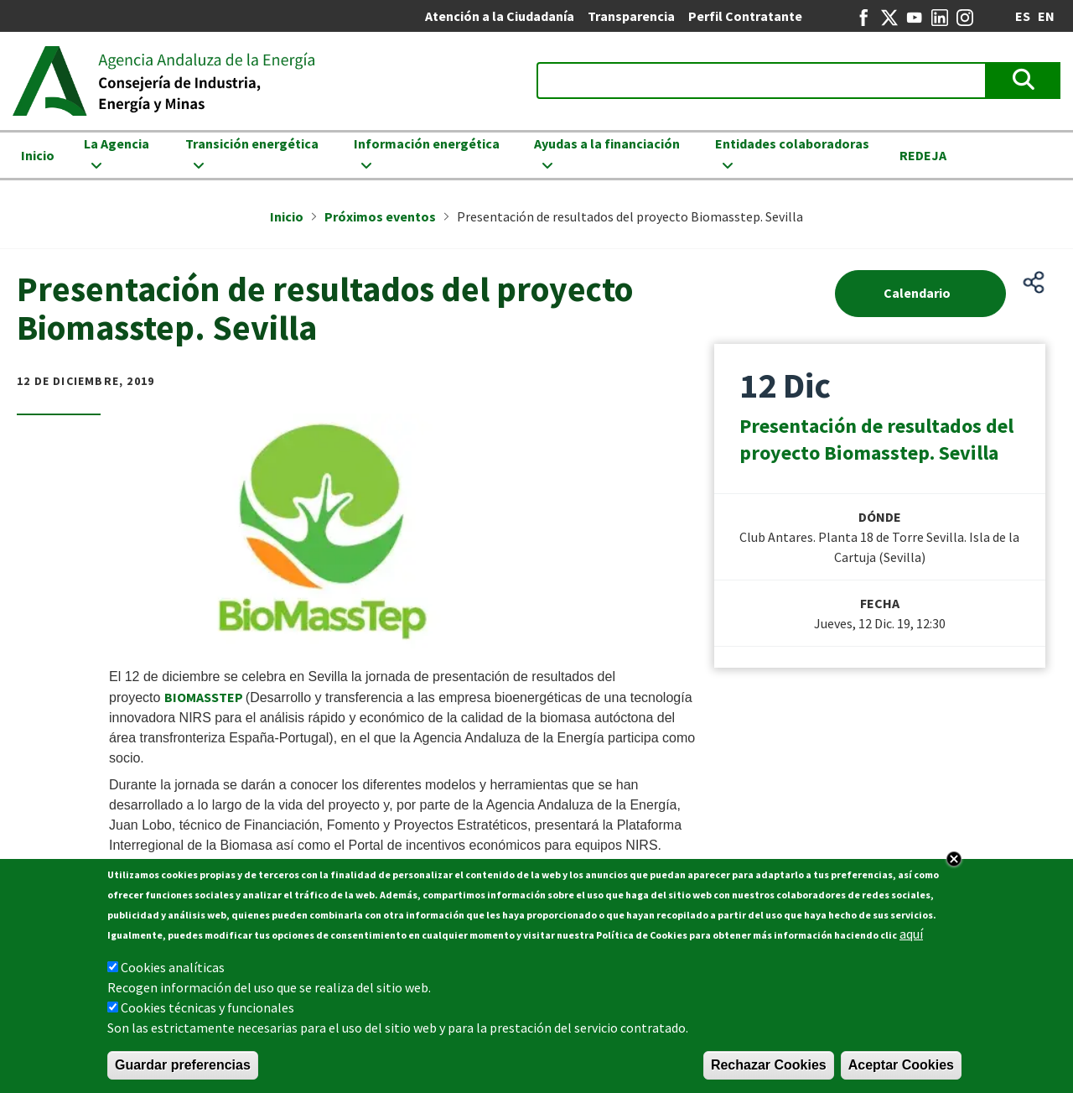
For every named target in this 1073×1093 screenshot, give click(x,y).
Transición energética (252, 143)
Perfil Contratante (745, 16)
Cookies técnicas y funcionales (207, 1007)
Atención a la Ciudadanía (499, 16)
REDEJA (922, 155)
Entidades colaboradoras (792, 143)
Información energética (427, 143)
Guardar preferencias (183, 1065)
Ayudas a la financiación (607, 143)
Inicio (37, 155)
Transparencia (631, 16)
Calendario (917, 292)
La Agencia (116, 143)
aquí (911, 933)
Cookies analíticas (173, 967)
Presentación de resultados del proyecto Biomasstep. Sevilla (876, 439)
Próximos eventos (380, 216)
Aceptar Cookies (901, 1065)
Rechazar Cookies (769, 1065)
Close (954, 859)
